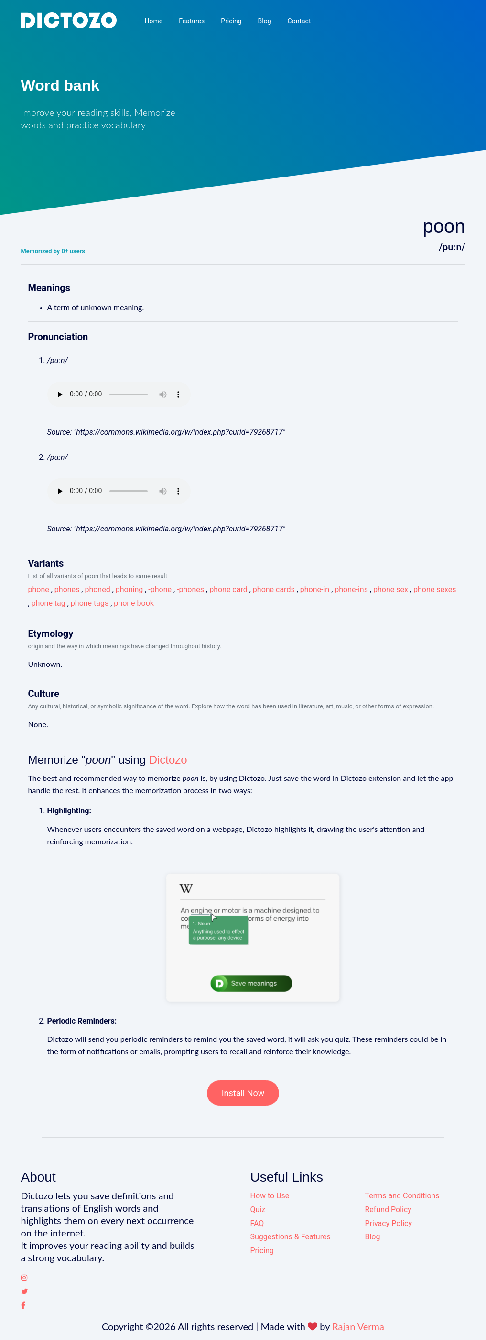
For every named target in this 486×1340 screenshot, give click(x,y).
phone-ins (351, 589)
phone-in (314, 589)
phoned (97, 589)
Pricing (231, 21)
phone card (228, 589)
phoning (129, 589)
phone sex (390, 589)
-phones (190, 589)
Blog (264, 21)
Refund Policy (388, 1209)
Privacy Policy (388, 1223)
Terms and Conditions (402, 1195)
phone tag (48, 603)
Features (192, 21)
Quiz (258, 1209)
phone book (134, 603)
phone (38, 589)
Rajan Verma (358, 1326)
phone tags (89, 603)
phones (67, 589)
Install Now (243, 1093)
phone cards (274, 589)
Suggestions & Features (290, 1236)
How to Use (270, 1195)
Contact (299, 21)
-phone (160, 589)
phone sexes (434, 589)
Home (153, 21)
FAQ (257, 1223)
